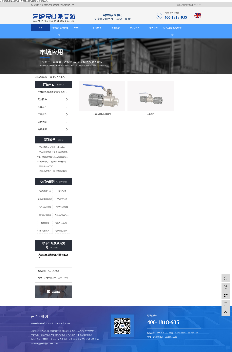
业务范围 (153, 28)
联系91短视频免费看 (172, 31)
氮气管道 (62, 191)
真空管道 (45, 223)
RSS (194, 5)
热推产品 (35, 339)
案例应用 (115, 28)
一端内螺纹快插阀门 (98, 109)
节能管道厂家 (45, 191)
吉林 (79, 339)
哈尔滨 (91, 339)
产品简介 (42, 114)
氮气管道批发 (62, 207)
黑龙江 (85, 339)
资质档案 (97, 28)
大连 (53, 339)
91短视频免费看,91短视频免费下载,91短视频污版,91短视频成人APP (25, 1)
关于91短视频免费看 (59, 31)
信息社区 (134, 28)
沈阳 (70, 339)
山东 (57, 339)
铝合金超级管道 (45, 199)
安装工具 (42, 107)
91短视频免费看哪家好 (45, 231)
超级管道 (56, 5)
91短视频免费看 (46, 5)
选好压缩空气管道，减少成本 (52, 147)
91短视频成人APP (67, 5)
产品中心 (78, 28)
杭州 (66, 339)
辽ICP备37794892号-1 (87, 331)
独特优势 (42, 122)
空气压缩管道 (45, 215)
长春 (97, 339)
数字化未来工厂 (46, 166)
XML (199, 5)
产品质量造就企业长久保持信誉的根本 (54, 152)
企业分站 (180, 5)
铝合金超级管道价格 (62, 231)
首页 (40, 28)
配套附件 (42, 99)
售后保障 (42, 129)
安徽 (62, 339)
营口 (75, 339)
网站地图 (188, 5)
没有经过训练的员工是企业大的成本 (54, 157)
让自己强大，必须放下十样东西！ (54, 162)
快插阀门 (138, 109)
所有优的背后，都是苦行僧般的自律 (54, 171)
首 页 (52, 77)
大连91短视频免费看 (62, 223)
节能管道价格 (45, 207)
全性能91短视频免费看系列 (51, 92)
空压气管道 (62, 199)
